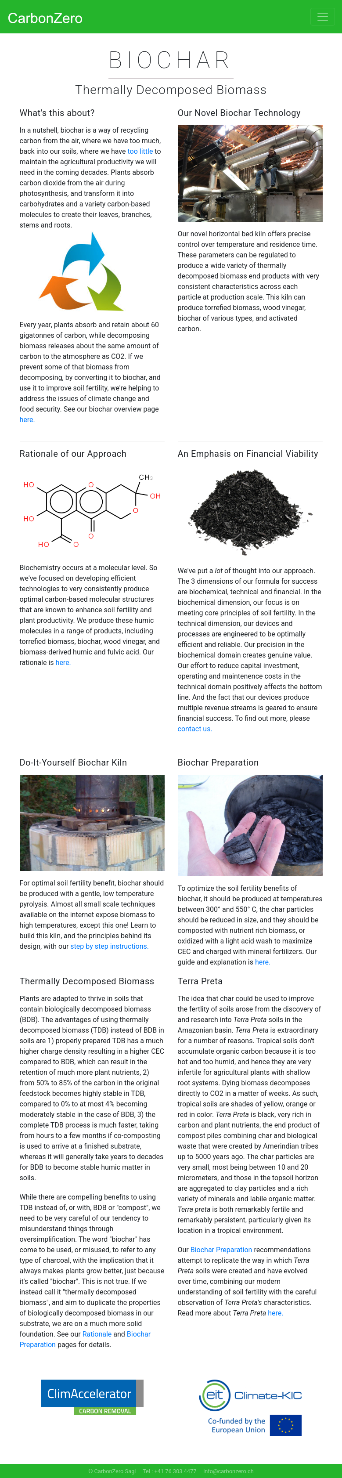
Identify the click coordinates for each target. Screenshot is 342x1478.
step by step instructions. (109, 946)
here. (27, 420)
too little (140, 151)
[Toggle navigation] (322, 16)
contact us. (195, 729)
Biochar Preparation (221, 1250)
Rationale (97, 1334)
